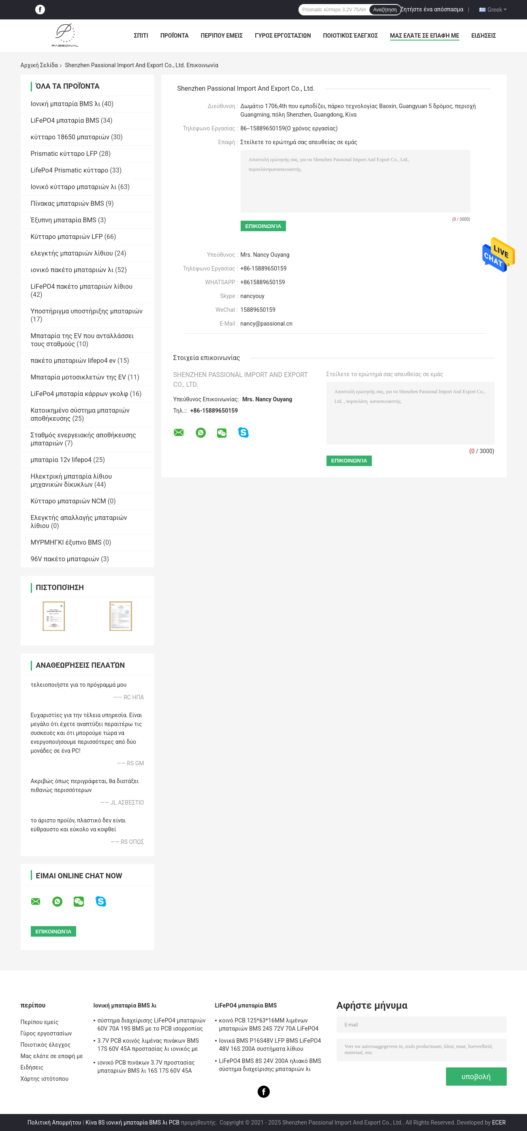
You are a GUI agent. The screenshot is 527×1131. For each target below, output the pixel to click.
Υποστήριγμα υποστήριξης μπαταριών (87, 311)
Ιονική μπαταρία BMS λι (65, 104)
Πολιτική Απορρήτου (54, 1122)
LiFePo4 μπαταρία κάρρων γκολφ (79, 394)
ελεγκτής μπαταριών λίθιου (72, 253)
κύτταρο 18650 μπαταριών (70, 137)
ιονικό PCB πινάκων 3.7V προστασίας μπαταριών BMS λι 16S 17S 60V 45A (146, 1066)
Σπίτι (141, 35)
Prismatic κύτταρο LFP (64, 154)
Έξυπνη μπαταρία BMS (63, 220)
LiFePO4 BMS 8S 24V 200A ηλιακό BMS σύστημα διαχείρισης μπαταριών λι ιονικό (270, 1066)
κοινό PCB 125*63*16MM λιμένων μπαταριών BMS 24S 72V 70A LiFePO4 (269, 1024)
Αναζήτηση (385, 10)
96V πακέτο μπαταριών (65, 559)
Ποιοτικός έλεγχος (350, 35)
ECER (499, 1122)
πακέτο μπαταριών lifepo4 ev (73, 360)
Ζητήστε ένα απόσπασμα (431, 9)
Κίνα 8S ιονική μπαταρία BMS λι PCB (132, 1122)
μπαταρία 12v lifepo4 (61, 460)
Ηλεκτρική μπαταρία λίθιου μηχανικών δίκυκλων (71, 480)
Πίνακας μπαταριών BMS (67, 203)
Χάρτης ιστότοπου (45, 1079)
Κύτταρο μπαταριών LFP (67, 237)
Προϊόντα (174, 35)
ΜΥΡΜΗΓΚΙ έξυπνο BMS (66, 542)
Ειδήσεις (484, 35)
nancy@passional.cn (266, 323)
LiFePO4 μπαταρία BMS (65, 120)
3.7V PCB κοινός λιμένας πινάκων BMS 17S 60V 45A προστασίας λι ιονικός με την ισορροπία (148, 1045)
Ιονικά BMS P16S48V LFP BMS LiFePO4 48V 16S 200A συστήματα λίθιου (270, 1044)
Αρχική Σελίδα (39, 65)
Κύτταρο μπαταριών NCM (68, 501)
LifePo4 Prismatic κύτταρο (70, 170)
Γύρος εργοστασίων (283, 35)
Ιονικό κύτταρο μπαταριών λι (74, 187)
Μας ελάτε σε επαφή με (424, 35)
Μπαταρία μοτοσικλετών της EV (78, 377)
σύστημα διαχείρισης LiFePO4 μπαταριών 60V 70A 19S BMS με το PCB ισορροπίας (152, 1024)
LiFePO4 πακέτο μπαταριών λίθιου (81, 286)
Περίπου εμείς (222, 35)
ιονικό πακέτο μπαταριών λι (72, 270)
